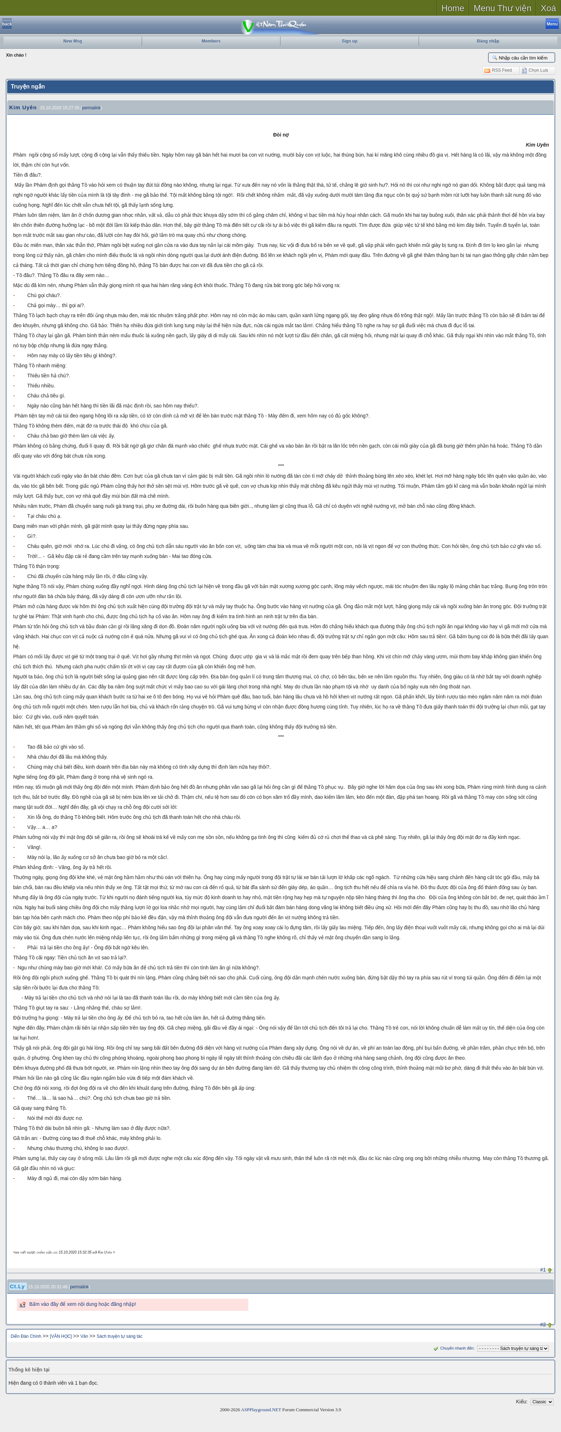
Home (453, 8)
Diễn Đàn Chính (26, 1336)
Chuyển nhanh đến (452, 1348)
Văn (84, 1336)
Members (211, 41)
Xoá (548, 8)
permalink (91, 107)
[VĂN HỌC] (61, 1336)
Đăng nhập (488, 41)
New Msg (72, 41)
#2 (543, 1324)
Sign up (349, 41)
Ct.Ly (17, 1286)
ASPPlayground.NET (261, 1409)
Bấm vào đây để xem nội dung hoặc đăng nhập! (82, 1304)
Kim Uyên (23, 107)
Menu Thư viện (503, 8)
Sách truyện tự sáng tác (119, 1336)
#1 (543, 1270)
